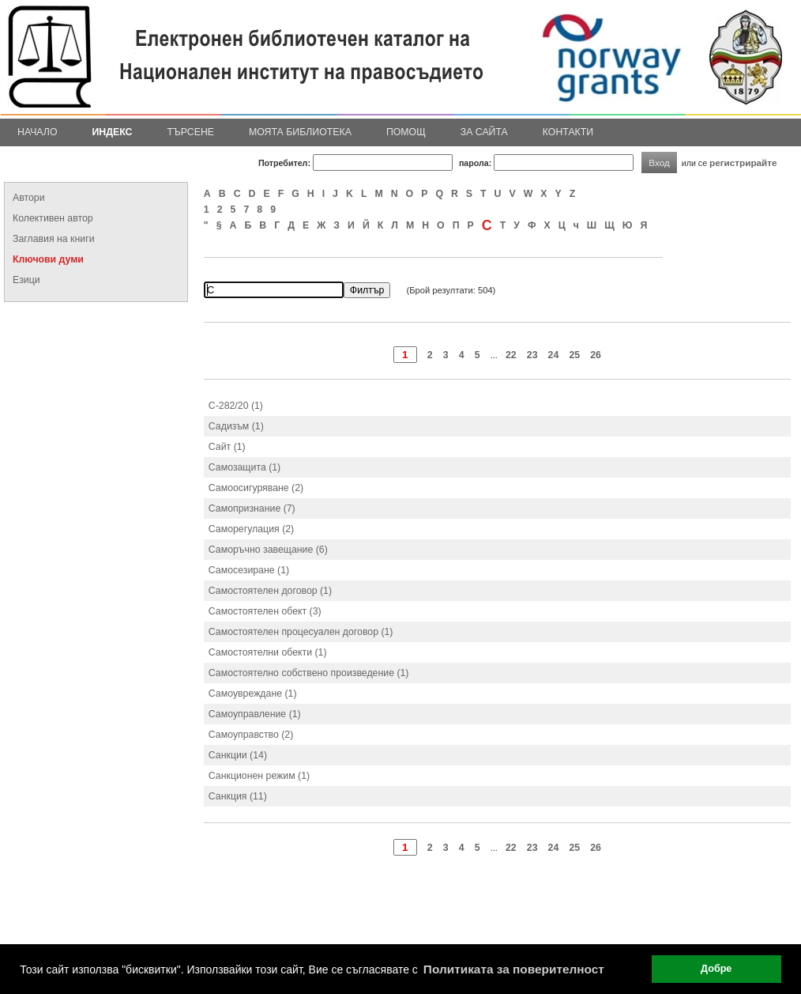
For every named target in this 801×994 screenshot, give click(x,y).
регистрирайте (743, 162)
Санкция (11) (238, 796)
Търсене (190, 132)
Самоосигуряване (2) (256, 487)
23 (532, 355)
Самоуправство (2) (251, 734)
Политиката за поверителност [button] (513, 969)
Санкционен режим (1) (259, 775)
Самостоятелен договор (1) (270, 590)
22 (511, 355)
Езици (26, 279)
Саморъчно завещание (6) (268, 549)
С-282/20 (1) (236, 405)
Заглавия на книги (54, 238)
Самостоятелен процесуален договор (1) (301, 631)
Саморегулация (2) (251, 529)
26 (595, 355)
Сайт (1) (227, 446)
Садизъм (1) (236, 426)
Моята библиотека (300, 132)
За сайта (484, 132)
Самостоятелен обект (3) (265, 611)
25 (574, 355)
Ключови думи (48, 259)
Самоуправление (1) (255, 714)
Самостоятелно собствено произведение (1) (309, 672)
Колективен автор (53, 218)
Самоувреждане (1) (253, 693)
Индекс (112, 132)
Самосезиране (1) (249, 570)
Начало (37, 132)
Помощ (406, 132)
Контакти (568, 132)
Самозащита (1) (244, 467)
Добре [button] (716, 968)
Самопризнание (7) (252, 508)
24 (553, 355)
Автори (29, 197)
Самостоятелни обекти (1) (268, 652)
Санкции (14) (238, 755)
